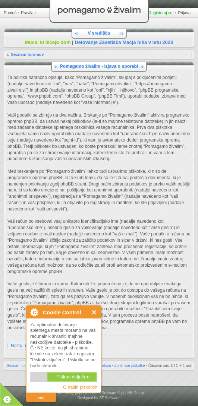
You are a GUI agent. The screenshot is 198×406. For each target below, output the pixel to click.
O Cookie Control (33, 312)
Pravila (27, 12)
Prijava (184, 12)
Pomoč (10, 12)
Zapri (94, 312)
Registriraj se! (160, 12)
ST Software (109, 398)
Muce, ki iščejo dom (48, 42)
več (41, 397)
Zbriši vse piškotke (129, 366)
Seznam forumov (27, 54)
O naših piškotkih (80, 387)
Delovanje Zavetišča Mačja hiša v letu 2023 (124, 42)
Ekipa (106, 366)
